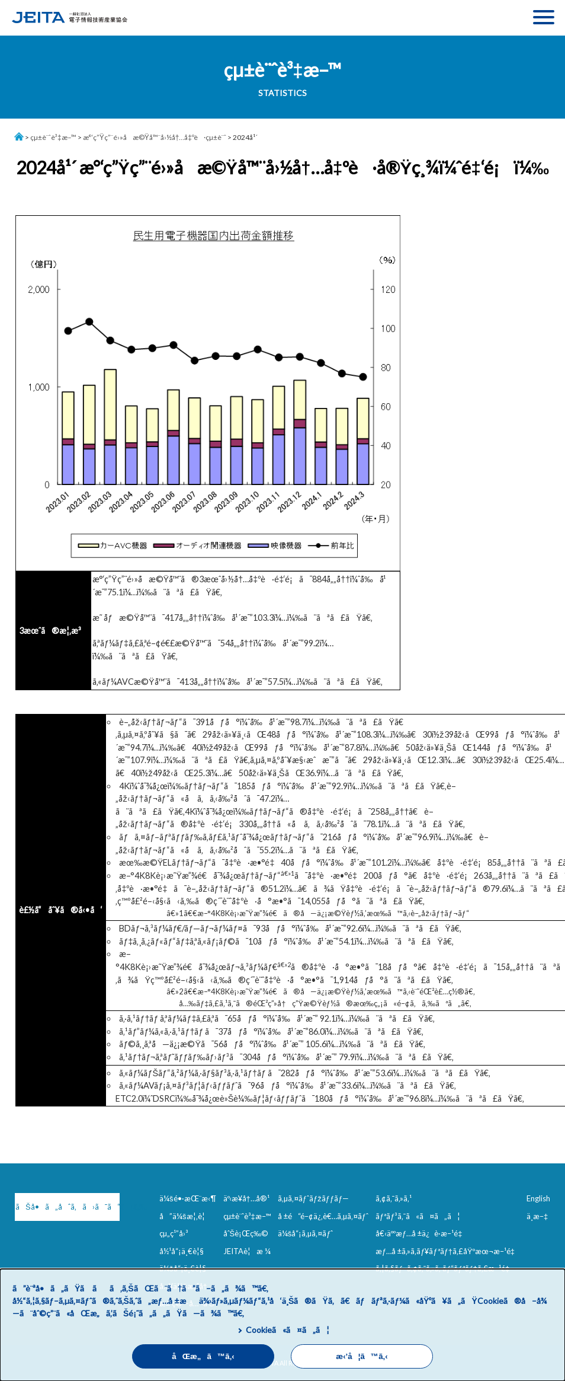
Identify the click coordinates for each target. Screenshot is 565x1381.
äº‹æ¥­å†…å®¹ (246, 1198)
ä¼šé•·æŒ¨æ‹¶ (187, 1198)
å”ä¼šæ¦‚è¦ (185, 1216)
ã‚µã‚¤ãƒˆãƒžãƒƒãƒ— (313, 1198)
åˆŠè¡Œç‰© (246, 1233)
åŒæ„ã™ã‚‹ (203, 1356)
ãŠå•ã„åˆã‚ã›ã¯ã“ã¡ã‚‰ (65, 1206)
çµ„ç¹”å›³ (173, 1233)
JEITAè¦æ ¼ (247, 1251)
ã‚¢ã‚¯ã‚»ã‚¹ (393, 1198)
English (538, 1198)
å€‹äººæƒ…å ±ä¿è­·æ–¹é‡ (421, 1233)
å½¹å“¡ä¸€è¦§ (181, 1251)
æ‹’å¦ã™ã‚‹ (361, 1356)
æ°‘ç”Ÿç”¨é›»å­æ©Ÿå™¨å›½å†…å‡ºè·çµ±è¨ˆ (154, 137)
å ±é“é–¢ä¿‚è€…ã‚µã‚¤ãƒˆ (323, 1216)
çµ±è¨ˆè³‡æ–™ (53, 137)
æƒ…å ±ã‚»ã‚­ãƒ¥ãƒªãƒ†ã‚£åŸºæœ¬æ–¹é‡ (447, 1251)
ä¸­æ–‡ (537, 1216)
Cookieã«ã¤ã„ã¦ (287, 1330)
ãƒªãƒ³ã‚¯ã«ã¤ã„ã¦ (417, 1216)
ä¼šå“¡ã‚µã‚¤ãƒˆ (305, 1233)
